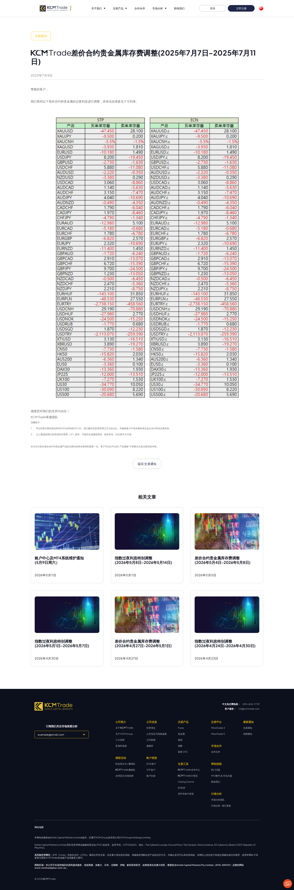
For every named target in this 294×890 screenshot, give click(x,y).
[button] (98, 8)
